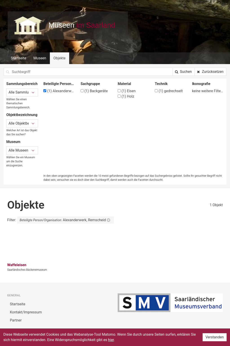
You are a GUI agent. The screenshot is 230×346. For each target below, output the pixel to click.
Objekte (59, 58)
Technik (161, 84)
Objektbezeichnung (22, 115)
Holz (126, 96)
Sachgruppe (90, 84)
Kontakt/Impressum (26, 312)
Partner (16, 320)
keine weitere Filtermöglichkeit (208, 91)
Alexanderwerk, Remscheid (59, 91)
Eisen (127, 91)
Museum (13, 142)
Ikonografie (201, 84)
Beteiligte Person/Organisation (59, 84)
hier (111, 340)
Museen (39, 58)
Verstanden (215, 337)
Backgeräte (94, 91)
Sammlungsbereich (22, 84)
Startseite (18, 58)
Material (124, 84)
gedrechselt (169, 91)
